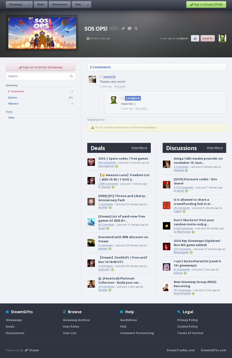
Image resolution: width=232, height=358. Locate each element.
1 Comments (105, 204)
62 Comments (106, 224)
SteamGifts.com (213, 350)
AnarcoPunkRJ (182, 293)
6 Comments (105, 245)
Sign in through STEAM (206, 4)
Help (78, 4)
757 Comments (182, 290)
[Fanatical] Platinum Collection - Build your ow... (119, 280)
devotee (102, 290)
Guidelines (128, 320)
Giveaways (16, 4)
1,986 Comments (108, 183)
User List (70, 333)
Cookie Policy (187, 326)
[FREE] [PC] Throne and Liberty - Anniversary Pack (122, 198)
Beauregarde (181, 252)
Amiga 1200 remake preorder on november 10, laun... (198, 160)
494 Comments (107, 162)
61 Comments (182, 269)
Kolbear (178, 273)
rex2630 (103, 207)
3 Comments (181, 166)
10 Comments (106, 286)
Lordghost (182, 38)
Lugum (178, 211)
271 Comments (182, 249)
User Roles (71, 326)
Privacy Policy (187, 320)
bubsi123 (109, 77)
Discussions (59, 4)
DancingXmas (106, 166)
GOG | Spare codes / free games (123, 158)
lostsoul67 (104, 269)
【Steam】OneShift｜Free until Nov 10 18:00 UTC (122, 259)
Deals (40, 4)
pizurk (180, 190)
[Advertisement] (40, 158)
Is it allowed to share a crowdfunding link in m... (193, 201)
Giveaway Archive (76, 320)
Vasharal (179, 170)
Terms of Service (190, 333)
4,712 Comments (183, 187)
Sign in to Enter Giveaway (40, 67)
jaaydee (102, 248)
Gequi (101, 228)
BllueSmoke (184, 231)
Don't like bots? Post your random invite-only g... (194, 222)
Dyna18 (106, 187)
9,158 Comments (183, 228)
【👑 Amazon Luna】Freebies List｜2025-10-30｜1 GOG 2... (124, 177)
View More (139, 148)
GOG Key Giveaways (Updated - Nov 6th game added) (198, 243)
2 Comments (100, 67)
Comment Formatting (137, 333)
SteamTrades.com (181, 350)
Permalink (120, 86)
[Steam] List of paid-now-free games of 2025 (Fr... (121, 218)
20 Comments (182, 208)
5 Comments (105, 266)
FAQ (123, 326)
